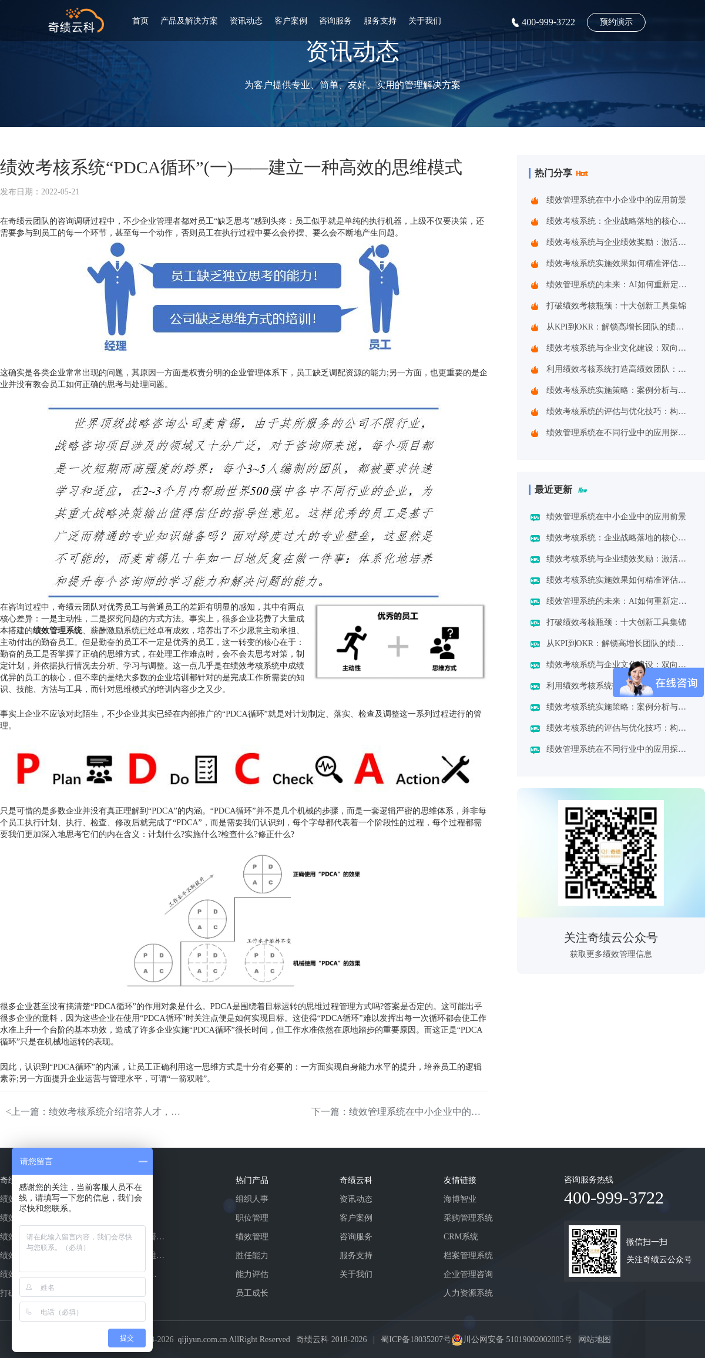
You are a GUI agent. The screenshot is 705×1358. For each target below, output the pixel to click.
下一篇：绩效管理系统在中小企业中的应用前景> (399, 1112)
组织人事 (252, 1199)
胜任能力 (252, 1255)
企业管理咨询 (468, 1274)
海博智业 (460, 1199)
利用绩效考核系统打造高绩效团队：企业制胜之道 (619, 369)
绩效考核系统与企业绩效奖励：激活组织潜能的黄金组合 (619, 242)
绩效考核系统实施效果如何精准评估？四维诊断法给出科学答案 (619, 263)
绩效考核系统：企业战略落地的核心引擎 (619, 221)
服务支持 (380, 20)
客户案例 (290, 20)
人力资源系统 (468, 1293)
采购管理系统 (468, 1218)
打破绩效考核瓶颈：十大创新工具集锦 (616, 305)
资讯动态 (246, 20)
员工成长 (252, 1293)
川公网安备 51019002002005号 (517, 1339)
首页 (140, 20)
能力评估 (252, 1274)
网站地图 (594, 1339)
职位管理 (252, 1218)
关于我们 (424, 20)
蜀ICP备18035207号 (416, 1339)
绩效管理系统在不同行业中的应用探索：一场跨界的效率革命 (619, 432)
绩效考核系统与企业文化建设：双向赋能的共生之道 (619, 348)
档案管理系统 (468, 1255)
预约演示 (616, 22)
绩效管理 (252, 1236)
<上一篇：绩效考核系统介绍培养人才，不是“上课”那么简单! (94, 1112)
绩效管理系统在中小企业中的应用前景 (616, 200)
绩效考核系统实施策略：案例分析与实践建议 (619, 390)
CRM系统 (461, 1236)
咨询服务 (335, 20)
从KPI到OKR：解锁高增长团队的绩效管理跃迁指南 (619, 326)
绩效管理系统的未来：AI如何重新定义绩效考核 (619, 284)
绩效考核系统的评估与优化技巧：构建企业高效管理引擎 (619, 411)
